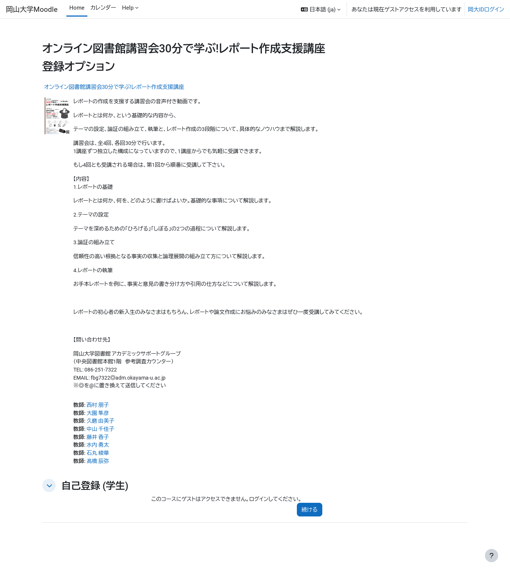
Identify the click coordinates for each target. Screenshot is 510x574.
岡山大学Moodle (32, 9)
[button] (320, 9)
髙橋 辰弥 (99, 471)
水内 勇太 (99, 454)
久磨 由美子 (102, 429)
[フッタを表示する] (491, 555)
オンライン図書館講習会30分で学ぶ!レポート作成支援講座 (114, 87)
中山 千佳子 (102, 437)
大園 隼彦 (99, 421)
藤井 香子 (99, 446)
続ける (310, 520)
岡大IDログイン (486, 9)
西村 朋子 (99, 412)
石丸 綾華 (99, 462)
